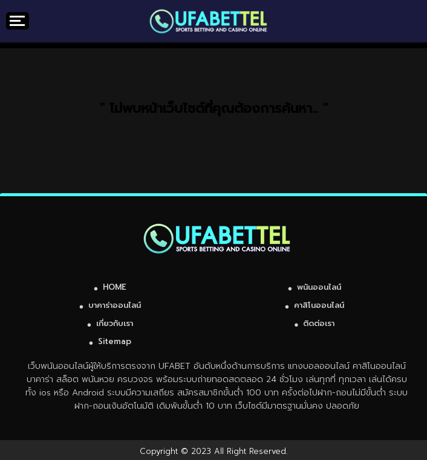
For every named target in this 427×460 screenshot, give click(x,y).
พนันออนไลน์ (319, 287)
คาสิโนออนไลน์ (319, 305)
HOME (114, 287)
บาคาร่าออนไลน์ (114, 305)
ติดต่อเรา (318, 323)
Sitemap (114, 341)
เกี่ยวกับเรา (114, 323)
